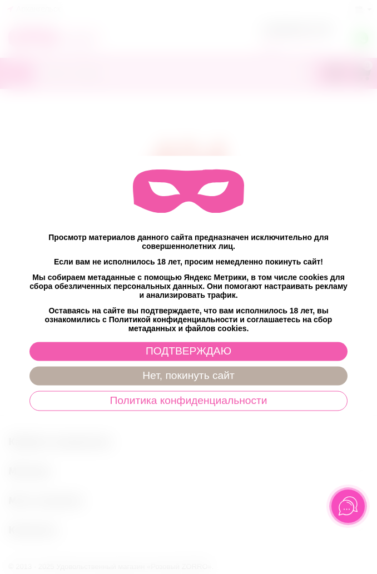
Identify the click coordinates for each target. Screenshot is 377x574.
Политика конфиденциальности (188, 400)
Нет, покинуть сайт (188, 375)
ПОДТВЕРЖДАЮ (188, 351)
